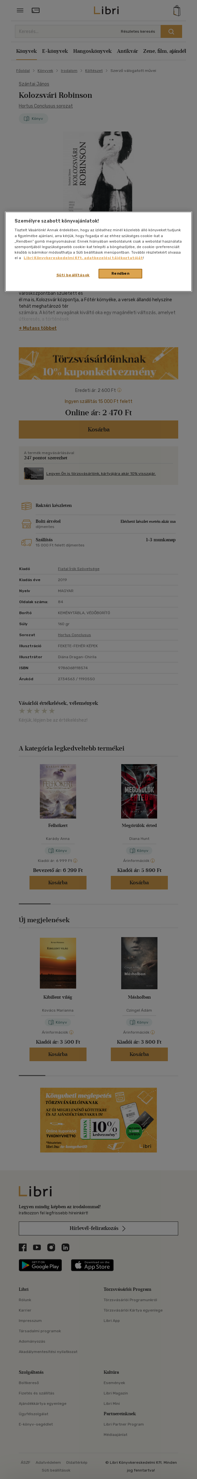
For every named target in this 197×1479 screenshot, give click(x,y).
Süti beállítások (73, 275)
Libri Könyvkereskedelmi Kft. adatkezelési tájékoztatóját (83, 258)
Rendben (120, 273)
